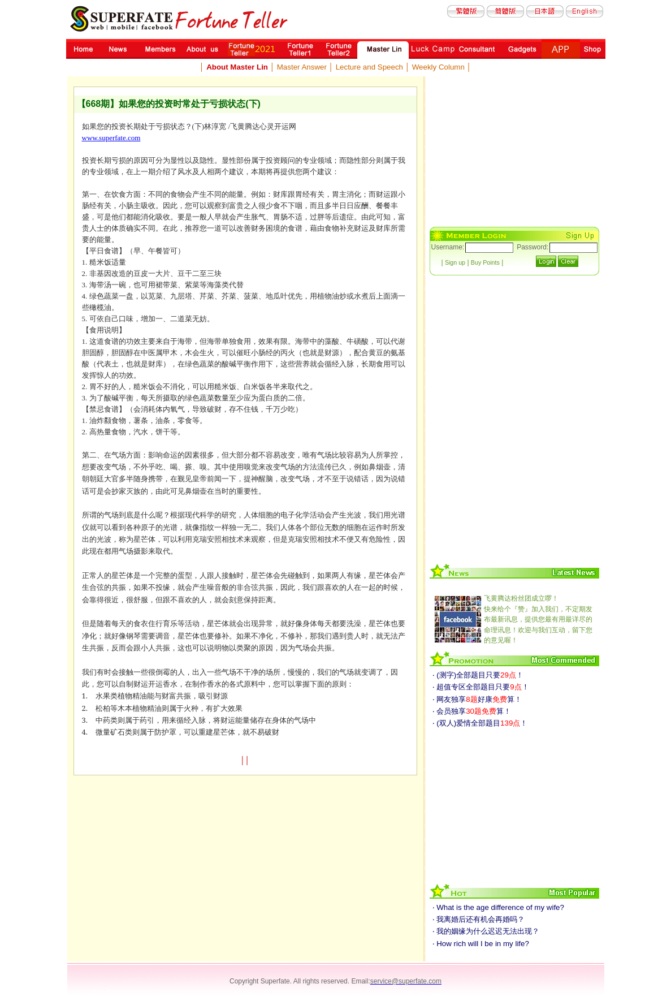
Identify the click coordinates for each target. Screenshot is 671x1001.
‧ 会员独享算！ (472, 711)
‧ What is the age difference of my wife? (498, 907)
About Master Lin (237, 67)
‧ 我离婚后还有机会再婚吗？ (478, 919)
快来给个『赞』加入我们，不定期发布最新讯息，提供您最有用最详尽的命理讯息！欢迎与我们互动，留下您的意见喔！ (538, 619)
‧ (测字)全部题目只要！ (477, 675)
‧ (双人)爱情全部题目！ (480, 723)
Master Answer (302, 67)
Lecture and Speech (369, 67)
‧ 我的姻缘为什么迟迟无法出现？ (486, 931)
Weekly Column (438, 67)
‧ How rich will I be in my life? (480, 943)
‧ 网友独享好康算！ (477, 699)
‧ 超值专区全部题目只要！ (480, 687)
